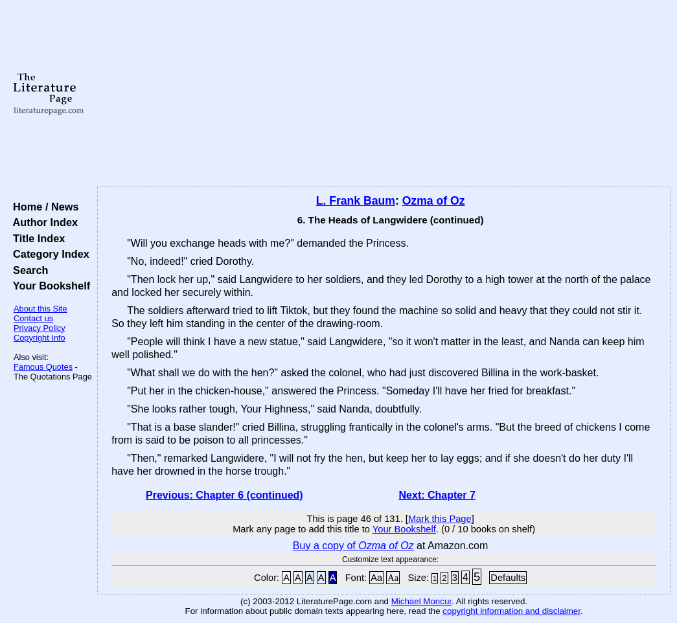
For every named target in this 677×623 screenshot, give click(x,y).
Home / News (43, 206)
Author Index (42, 222)
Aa (376, 577)
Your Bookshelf (48, 285)
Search (27, 270)
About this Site (40, 308)
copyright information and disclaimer (511, 611)
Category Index (48, 254)
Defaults (507, 577)
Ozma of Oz (433, 200)
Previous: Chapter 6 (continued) (224, 495)
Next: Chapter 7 (437, 495)
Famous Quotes (43, 367)
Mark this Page (440, 519)
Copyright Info (39, 338)
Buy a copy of (353, 545)
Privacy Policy (39, 328)
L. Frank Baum (355, 200)
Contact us (33, 318)
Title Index (36, 238)
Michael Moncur (421, 601)
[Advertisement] (384, 94)
